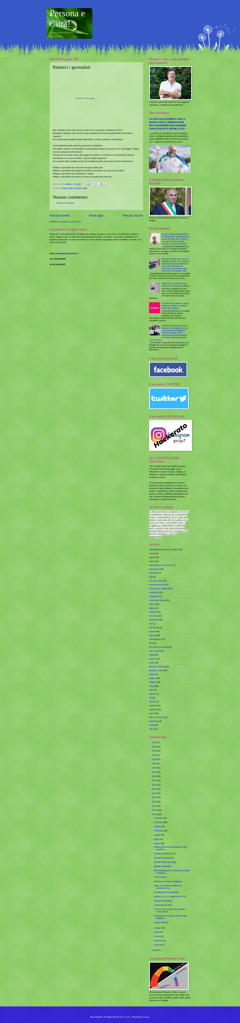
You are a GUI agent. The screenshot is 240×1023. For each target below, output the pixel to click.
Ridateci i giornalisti (162, 866)
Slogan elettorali (161, 922)
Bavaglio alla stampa (163, 901)
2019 (154, 772)
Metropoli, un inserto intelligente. (168, 881)
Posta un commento (65, 203)
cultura (152, 604)
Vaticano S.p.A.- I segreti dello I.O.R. (170, 896)
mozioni (152, 659)
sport (151, 713)
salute (151, 686)
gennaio (158, 945)
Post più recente (59, 215)
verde (151, 725)
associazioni (154, 569)
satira (151, 690)
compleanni (154, 596)
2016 (154, 785)
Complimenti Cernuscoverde (166, 892)
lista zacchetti (155, 651)
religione (153, 682)
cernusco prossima (157, 584)
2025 (154, 746)
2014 (154, 793)
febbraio (158, 940)
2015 (154, 789)
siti (150, 698)
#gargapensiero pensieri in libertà (163, 549)
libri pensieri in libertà (158, 647)
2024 (154, 751)
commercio (154, 592)
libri (150, 643)
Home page (96, 215)
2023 (154, 755)
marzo (157, 936)
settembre (159, 831)
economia (153, 616)
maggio (157, 928)
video (85, 188)
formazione (154, 620)
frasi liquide (154, 627)
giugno (157, 843)
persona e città (155, 670)
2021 (154, 763)
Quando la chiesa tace (164, 858)
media (64, 188)
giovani (152, 631)
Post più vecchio (133, 215)
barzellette (153, 573)
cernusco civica (156, 581)
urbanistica (154, 721)
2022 (154, 759)
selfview (152, 694)
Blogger (146, 1017)
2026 (154, 742)
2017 (154, 780)
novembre (159, 822)
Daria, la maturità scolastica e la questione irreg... (168, 886)
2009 (154, 814)
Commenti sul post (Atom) (69, 221)
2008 (154, 950)
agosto (157, 835)
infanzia (152, 635)
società (78, 188)
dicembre (158, 818)
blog (151, 577)
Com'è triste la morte (163, 905)
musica (152, 662)
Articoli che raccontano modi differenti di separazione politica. (176, 284)
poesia (152, 674)
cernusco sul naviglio (158, 588)
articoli (152, 561)
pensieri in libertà (156, 666)
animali (152, 553)
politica (71, 188)
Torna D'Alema (160, 877)
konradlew (126, 1017)
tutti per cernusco (156, 717)
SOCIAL (152, 701)
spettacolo (153, 709)
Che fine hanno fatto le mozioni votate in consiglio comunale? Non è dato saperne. (175, 305)
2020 (154, 768)
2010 (154, 810)
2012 (154, 802)
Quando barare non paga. (165, 862)
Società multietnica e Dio (165, 853)
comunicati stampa (157, 600)
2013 (154, 797)
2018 (154, 776)
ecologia (152, 612)
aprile (157, 932)
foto (150, 624)
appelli (152, 557)
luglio (157, 839)
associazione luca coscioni (160, 565)
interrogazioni (155, 639)
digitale (152, 608)
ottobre (157, 826)
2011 (154, 806)
